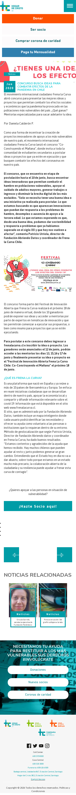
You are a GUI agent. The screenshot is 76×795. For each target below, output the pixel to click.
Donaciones (38, 670)
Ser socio (38, 30)
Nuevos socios (38, 682)
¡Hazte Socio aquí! (38, 506)
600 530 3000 (38, 764)
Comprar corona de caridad (38, 41)
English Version (38, 779)
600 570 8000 (38, 756)
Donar (38, 18)
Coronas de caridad (38, 694)
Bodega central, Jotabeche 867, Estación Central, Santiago (38, 772)
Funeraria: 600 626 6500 (38, 767)
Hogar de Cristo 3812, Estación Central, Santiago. (38, 775)
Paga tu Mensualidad (38, 52)
